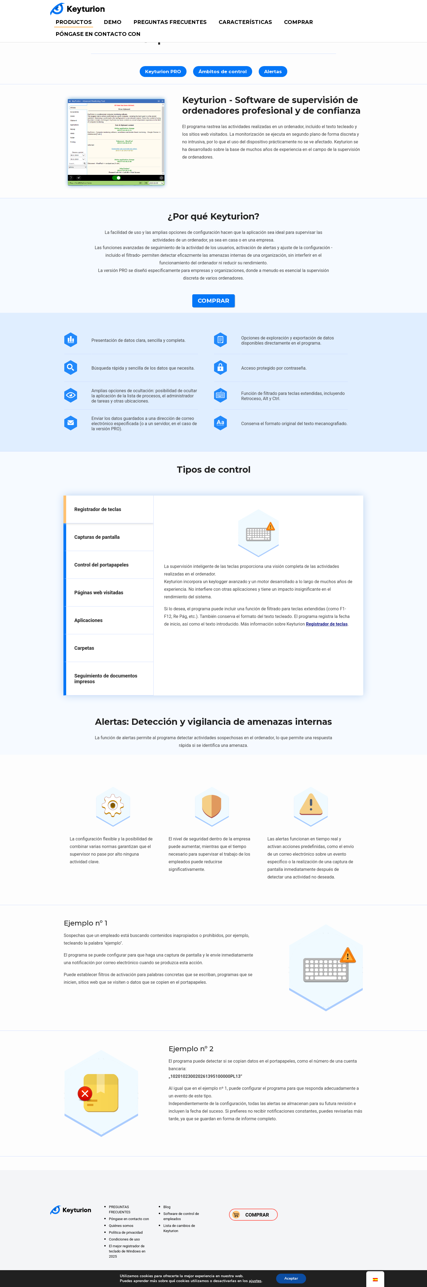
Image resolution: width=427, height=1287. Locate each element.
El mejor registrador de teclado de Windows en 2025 (127, 1251)
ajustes (255, 1281)
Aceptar (291, 1278)
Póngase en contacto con (98, 34)
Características (245, 22)
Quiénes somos (121, 1226)
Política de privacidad (126, 1232)
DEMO (112, 22)
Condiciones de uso (124, 1239)
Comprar (298, 22)
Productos (74, 22)
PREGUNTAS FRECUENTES (170, 22)
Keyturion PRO (163, 71)
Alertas (273, 71)
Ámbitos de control (223, 71)
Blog (166, 1207)
